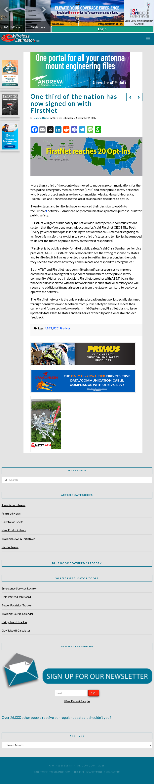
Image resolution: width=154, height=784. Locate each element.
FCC (56, 328)
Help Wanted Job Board (16, 596)
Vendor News (10, 547)
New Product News (14, 530)
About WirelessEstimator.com (52, 772)
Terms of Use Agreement (88, 772)
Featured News (41, 117)
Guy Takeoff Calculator (16, 630)
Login (102, 29)
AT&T (48, 328)
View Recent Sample (77, 701)
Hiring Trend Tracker (14, 622)
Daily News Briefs (12, 522)
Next (93, 692)
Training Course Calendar (17, 613)
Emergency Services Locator (19, 588)
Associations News (13, 505)
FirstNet (65, 328)
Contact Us (113, 772)
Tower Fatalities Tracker (17, 605)
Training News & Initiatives (18, 538)
